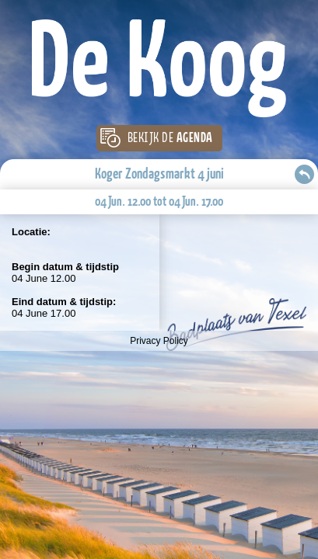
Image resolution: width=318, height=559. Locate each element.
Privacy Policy (159, 340)
